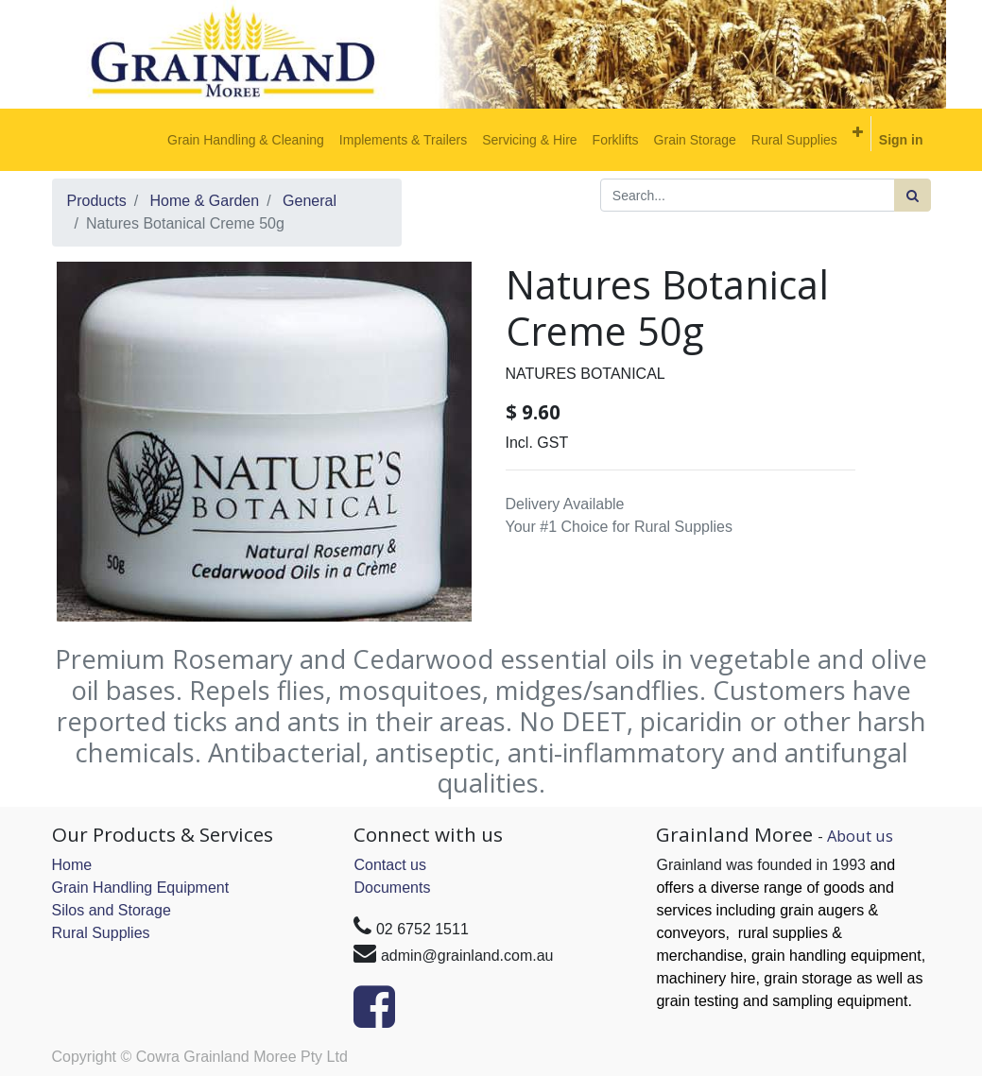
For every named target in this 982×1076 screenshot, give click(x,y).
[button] (857, 132)
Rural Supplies (101, 933)
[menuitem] (246, 139)
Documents (391, 888)
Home (72, 865)
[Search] (912, 195)
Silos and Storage (111, 910)
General (309, 201)
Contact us (389, 865)
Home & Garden (205, 201)
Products (97, 201)
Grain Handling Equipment (141, 888)
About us (860, 835)
